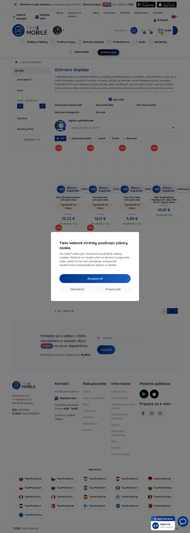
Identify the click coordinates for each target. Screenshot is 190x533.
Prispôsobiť (113, 289)
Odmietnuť (77, 289)
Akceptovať (95, 278)
